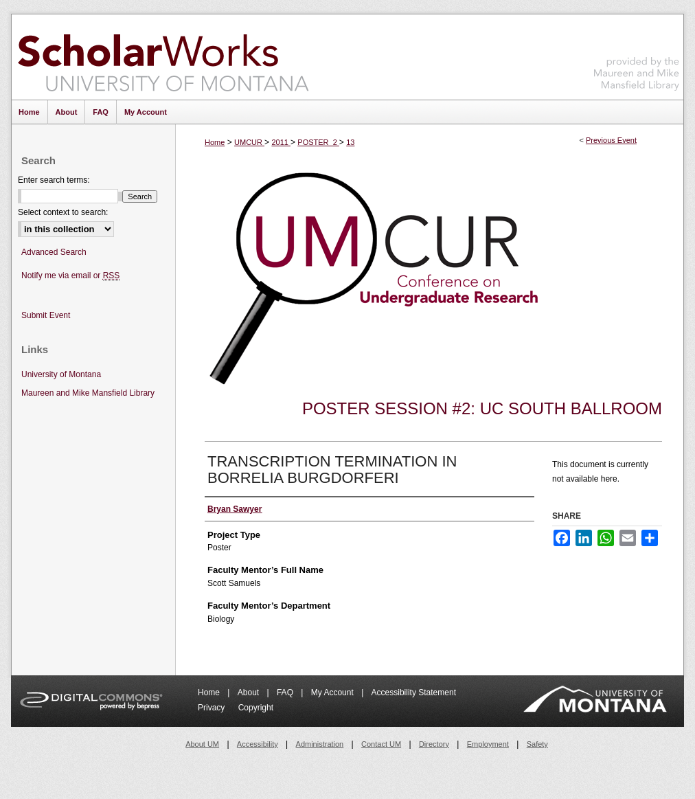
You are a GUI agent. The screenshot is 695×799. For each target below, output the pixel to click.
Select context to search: (63, 212)
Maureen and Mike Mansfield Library (636, 54)
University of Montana (61, 374)
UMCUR (249, 142)
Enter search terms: (54, 180)
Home (215, 142)
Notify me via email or (70, 276)
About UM (202, 744)
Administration (320, 744)
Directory (434, 744)
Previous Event (611, 140)
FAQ (286, 692)
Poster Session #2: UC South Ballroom (482, 408)
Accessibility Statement (414, 692)
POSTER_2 (318, 142)
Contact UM (381, 744)
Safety (537, 744)
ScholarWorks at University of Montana (163, 57)
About (250, 692)
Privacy (212, 707)
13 (350, 142)
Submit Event (45, 315)
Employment (488, 744)
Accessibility (257, 744)
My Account (333, 692)
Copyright (255, 707)
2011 (280, 142)
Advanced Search (54, 252)
